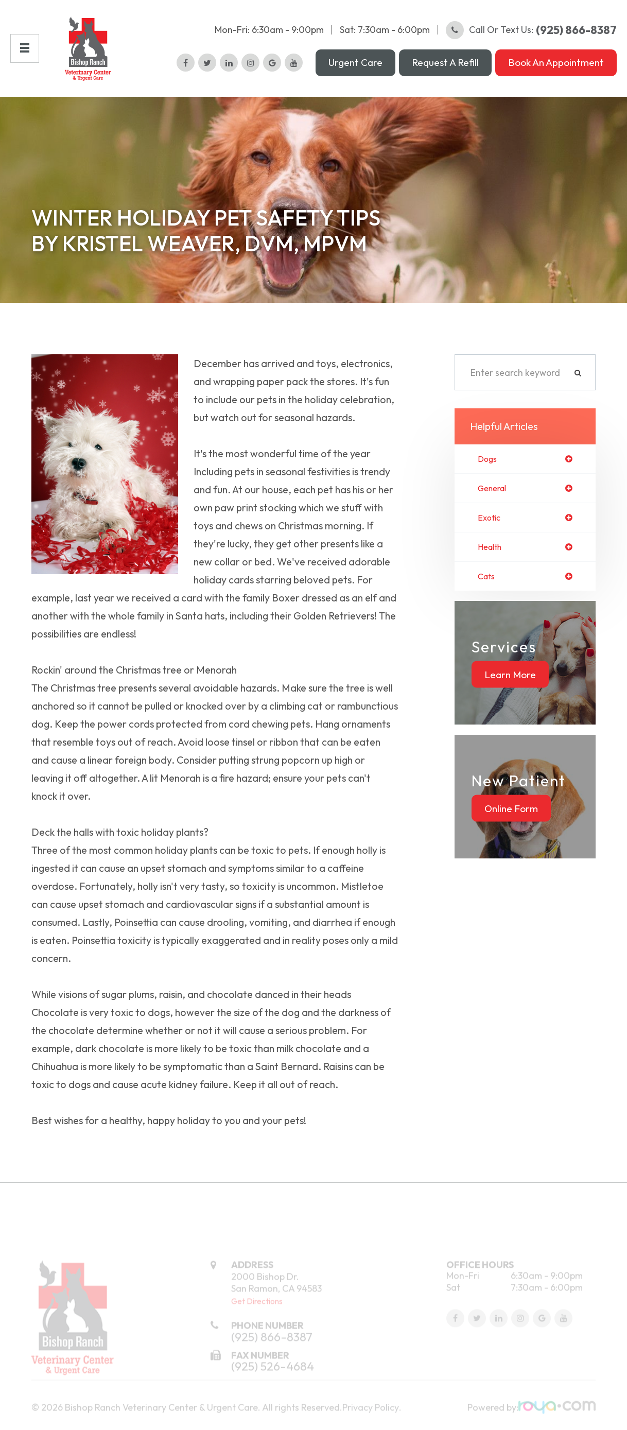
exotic (490, 527)
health (492, 557)
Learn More (510, 686)
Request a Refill (445, 66)
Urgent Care (355, 66)
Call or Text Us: (531, 34)
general (494, 497)
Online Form (511, 820)
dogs (488, 467)
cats (487, 588)
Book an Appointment (556, 66)
